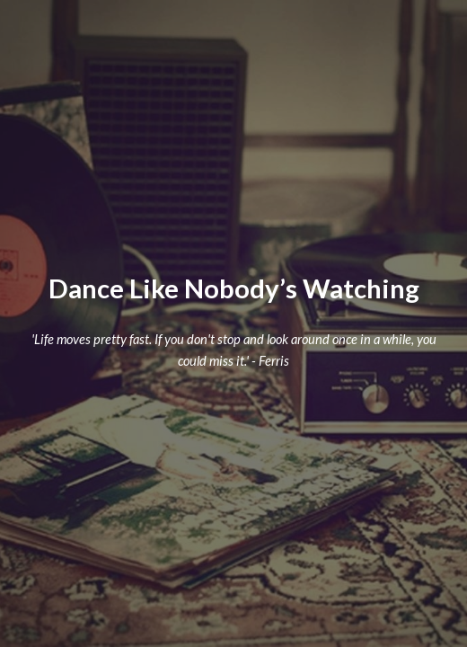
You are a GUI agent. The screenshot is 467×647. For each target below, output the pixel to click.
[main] (234, 288)
